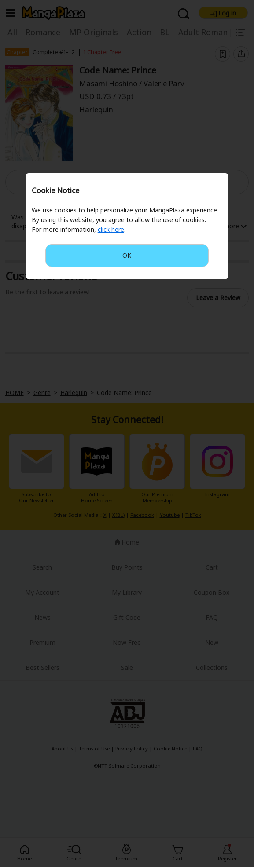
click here (111, 229)
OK (126, 255)
